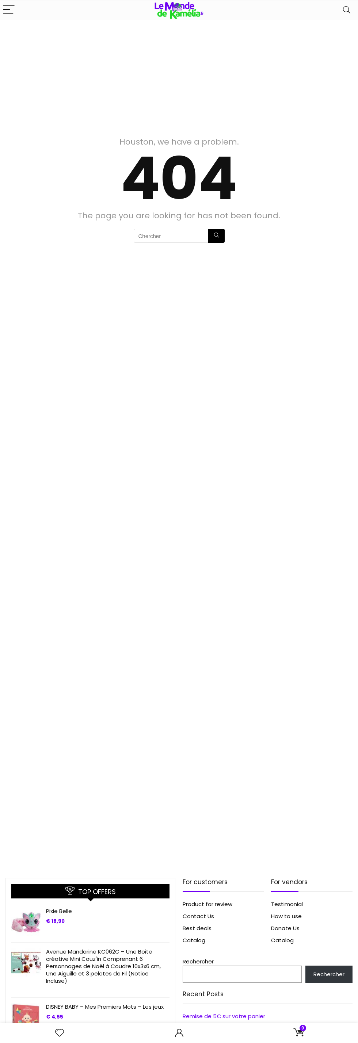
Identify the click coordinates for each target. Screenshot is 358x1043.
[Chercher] (216, 236)
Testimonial (287, 904)
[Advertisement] (179, 75)
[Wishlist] (59, 1033)
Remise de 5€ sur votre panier (224, 1016)
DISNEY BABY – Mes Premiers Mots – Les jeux (105, 1007)
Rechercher (198, 961)
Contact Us (198, 916)
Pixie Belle (59, 911)
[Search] (346, 10)
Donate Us (285, 928)
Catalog (194, 940)
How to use (286, 916)
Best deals (197, 928)
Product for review (207, 904)
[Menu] (9, 10)
